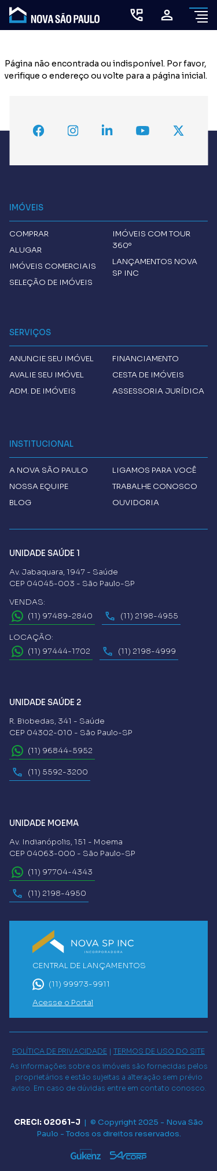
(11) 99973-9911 (71, 984)
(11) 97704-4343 (52, 872)
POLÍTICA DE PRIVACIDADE (59, 1051)
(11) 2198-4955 (141, 616)
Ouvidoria (135, 502)
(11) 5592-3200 (50, 772)
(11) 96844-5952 (52, 751)
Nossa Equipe (38, 486)
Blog (20, 502)
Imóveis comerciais (52, 266)
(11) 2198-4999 (139, 651)
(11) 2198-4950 (49, 893)
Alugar (25, 250)
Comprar (29, 234)
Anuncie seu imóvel (51, 359)
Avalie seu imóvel (46, 375)
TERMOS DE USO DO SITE (159, 1051)
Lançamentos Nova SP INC (154, 267)
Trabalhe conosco (154, 486)
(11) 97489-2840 (52, 616)
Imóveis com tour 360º (151, 239)
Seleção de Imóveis (51, 282)
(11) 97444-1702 (51, 651)
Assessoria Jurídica (158, 391)
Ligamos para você (154, 470)
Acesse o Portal (62, 1002)
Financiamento (145, 359)
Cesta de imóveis (148, 375)
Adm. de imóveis (42, 391)
